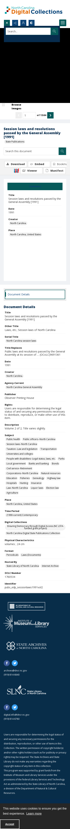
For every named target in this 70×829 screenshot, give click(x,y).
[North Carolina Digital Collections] (33, 10)
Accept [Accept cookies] (9, 824)
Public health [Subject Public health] (13, 439)
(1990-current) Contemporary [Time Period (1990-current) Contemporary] (22, 515)
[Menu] (62, 22)
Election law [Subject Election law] (52, 487)
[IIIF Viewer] (31, 170)
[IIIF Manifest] (54, 170)
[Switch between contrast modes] (32, 23)
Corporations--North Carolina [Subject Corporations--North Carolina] (22, 473)
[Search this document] (31, 151)
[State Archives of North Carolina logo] (26, 645)
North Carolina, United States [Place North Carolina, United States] (25, 234)
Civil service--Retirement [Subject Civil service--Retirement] (19, 468)
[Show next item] (50, 115)
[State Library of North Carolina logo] (26, 690)
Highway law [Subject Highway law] (53, 478)
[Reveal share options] (15, 23)
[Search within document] (62, 151)
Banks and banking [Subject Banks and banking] (39, 463)
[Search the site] (28, 31)
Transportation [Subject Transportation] (49, 449)
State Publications (15, 141)
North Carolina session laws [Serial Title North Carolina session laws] (21, 340)
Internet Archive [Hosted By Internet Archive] (50, 566)
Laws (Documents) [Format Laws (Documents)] (31, 554)
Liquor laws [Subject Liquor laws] (37, 487)
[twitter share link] (15, 663)
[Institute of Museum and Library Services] (26, 623)
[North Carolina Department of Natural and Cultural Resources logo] (26, 606)
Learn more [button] (34, 813)
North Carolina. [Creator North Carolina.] (18, 223)
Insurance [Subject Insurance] (36, 483)
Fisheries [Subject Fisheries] (24, 478)
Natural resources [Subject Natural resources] (50, 473)
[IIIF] (16, 170)
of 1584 (41, 115)
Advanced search (15, 37)
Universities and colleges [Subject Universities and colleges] (20, 453)
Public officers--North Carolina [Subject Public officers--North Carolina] (39, 439)
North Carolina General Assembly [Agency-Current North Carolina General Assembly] (24, 387)
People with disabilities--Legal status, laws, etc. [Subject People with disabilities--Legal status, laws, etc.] (31, 458)
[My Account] (23, 23)
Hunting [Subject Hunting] (24, 483)
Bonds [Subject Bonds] (55, 463)
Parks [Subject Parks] (61, 458)
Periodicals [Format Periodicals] (12, 554)
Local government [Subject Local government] (16, 463)
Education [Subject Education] (12, 478)
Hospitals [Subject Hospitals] (12, 483)
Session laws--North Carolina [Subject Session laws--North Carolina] (22, 444)
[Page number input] (29, 115)
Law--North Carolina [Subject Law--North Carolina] (17, 487)
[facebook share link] (7, 663)
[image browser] (14, 106)
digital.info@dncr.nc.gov (16, 714)
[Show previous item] (18, 115)
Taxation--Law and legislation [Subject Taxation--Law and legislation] (22, 449)
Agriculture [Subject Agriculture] (12, 492)
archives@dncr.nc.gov (15, 670)
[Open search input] (7, 23)
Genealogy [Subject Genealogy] (38, 478)
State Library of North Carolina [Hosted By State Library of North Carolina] (23, 566)
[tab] (35, 186)
